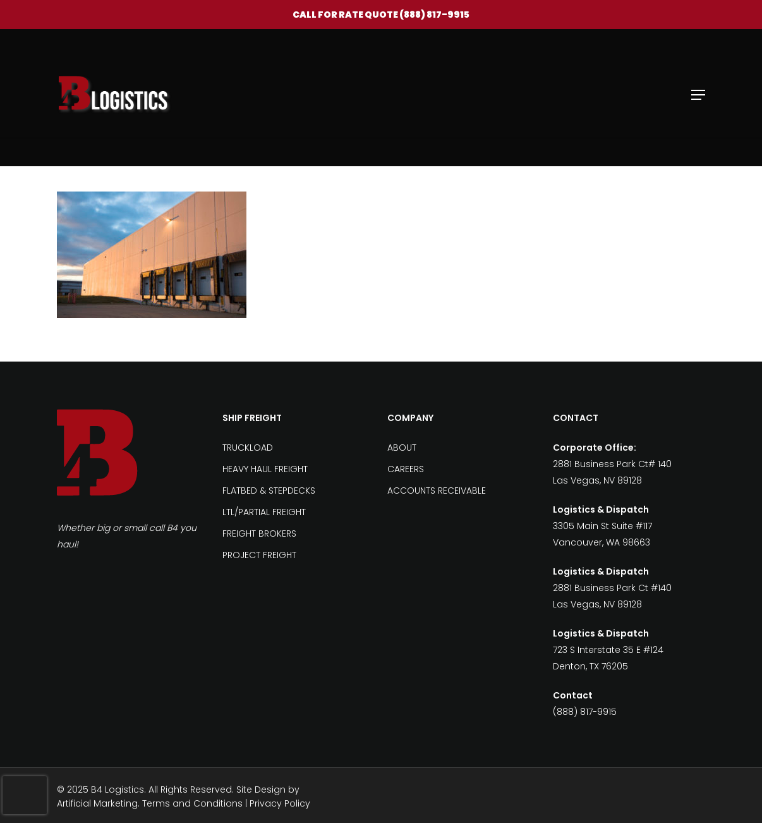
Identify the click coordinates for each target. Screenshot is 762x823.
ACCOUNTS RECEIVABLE (436, 490)
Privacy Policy (280, 803)
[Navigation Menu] (698, 94)
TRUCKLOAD (247, 447)
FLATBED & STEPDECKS (268, 490)
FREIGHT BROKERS (259, 533)
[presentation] (25, 795)
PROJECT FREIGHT (259, 555)
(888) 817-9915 (434, 14)
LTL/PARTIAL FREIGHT (264, 512)
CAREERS (405, 469)
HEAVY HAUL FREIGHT (265, 469)
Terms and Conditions (192, 803)
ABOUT (401, 447)
